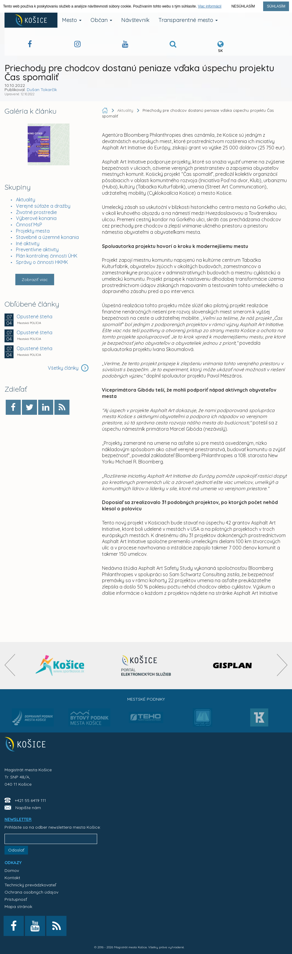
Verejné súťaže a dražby (43, 206)
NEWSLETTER (18, 819)
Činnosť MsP (29, 225)
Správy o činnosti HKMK (42, 262)
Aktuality (25, 200)
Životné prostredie (36, 212)
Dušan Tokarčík (42, 89)
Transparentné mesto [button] (188, 20)
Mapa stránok (18, 906)
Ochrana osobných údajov (31, 892)
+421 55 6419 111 (30, 800)
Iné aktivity (27, 243)
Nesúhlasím (243, 6)
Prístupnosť (16, 899)
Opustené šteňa (34, 316)
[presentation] (10, 665)
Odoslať (16, 850)
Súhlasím (276, 6)
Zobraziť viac (35, 279)
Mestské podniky (146, 699)
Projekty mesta (33, 231)
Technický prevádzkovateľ (30, 885)
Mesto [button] (71, 20)
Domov (12, 870)
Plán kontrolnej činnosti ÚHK (46, 256)
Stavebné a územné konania (47, 237)
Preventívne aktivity (37, 249)
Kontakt (12, 877)
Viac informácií (209, 6)
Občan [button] (101, 20)
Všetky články (68, 368)
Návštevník (135, 20)
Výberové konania (36, 218)
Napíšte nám (28, 807)
